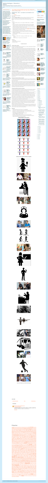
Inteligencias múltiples (28, 451)
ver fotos (28, 28)
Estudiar (32, 445)
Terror (17, 472)
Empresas (33, 443)
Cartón (15, 434)
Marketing (34, 456)
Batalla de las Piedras (23, 431)
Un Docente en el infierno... (41, 109)
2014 (38, 137)
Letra (35, 453)
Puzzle (27, 466)
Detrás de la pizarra (26, 440)
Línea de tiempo (26, 454)
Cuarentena (13, 438)
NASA (17, 459)
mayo (39, 127)
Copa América (31, 437)
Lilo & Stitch (21, 454)
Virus (31, 475)
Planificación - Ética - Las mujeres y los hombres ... (41, 117)
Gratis (16, 448)
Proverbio (13, 466)
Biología (24, 432)
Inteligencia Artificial (22, 451)
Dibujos (26, 441)
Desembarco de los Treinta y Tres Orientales (16, 440)
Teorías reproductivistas (33, 471)
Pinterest (20, 463)
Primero (17, 465)
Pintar (18, 463)
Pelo (30, 462)
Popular (39, 15)
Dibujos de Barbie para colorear (8, 67)
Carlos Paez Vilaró (26, 433)
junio (39, 126)
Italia (17, 452)
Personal (35, 462)
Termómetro (15, 472)
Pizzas (24, 463)
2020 (38, 97)
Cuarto (18, 438)
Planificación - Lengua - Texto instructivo (8, 82)
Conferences (25, 436)
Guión (20, 448)
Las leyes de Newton (26, 453)
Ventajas (20, 474)
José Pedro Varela (27, 452)
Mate (35, 456)
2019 (38, 98)
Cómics (12, 436)
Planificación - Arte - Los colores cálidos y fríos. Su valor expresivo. (8, 38)
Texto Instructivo (29, 472)
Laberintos (20, 453)
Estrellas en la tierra (25, 445)
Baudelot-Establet (28, 431)
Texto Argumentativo (20, 472)
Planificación (27, 463)
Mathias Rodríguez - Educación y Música (11, 4)
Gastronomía (35, 447)
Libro (18, 454)
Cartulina (17, 434)
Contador (21, 437)
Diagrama (18, 441)
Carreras (31, 433)
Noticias (16, 460)
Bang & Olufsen (15, 431)
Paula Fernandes (13, 462)
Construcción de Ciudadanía (20, 9)
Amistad (20, 429)
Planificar (31, 463)
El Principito (14, 443)
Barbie (18, 431)
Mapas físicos (23, 456)
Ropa (16, 468)
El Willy (23, 443)
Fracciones (20, 446)
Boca (26, 432)
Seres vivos (28, 469)
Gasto (32, 447)
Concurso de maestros (21, 436)
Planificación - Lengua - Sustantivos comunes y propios (8, 75)
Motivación (22, 458)
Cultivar (14, 439)
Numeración (23, 460)
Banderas (13, 431)
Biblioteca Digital (17, 432)
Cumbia (18, 439)
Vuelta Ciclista (34, 475)
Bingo (19, 432)
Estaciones (15, 445)
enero (39, 132)
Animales (30, 429)
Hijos (33, 448)
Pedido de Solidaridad (25, 462)
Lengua (33, 453)
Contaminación (24, 437)
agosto (39, 105)
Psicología (17, 466)
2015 (38, 136)
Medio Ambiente (29, 457)
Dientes (30, 441)
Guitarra (22, 448)
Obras (33, 460)
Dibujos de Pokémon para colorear (8, 90)
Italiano (19, 452)
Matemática (13, 457)
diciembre (39, 100)
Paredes (29, 461)
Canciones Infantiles (14, 433)
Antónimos (35, 429)
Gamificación (25, 447)
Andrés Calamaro (27, 429)
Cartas (33, 433)
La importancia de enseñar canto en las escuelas (8, 98)
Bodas (28, 432)
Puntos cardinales (22, 466)
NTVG (19, 460)
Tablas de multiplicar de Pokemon (42, 84)
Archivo (42, 15)
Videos (22, 475)
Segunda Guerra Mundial (15, 469)
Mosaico (20, 458)
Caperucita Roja (20, 433)
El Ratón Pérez (17, 443)
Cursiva (23, 439)
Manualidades (13, 456)
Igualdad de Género (32, 9)
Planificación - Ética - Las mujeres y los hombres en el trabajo (23, 13)
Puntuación (25, 466)
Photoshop (14, 463)
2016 (38, 135)
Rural (23, 468)
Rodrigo (14, 468)
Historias (29, 449)
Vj (32, 475)
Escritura (28, 444)
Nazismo (28, 459)
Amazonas (35, 428)
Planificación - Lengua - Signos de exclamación (41, 119)
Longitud (35, 454)
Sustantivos (13, 471)
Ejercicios (31, 442)
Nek (29, 459)
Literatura (29, 454)
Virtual (30, 475)
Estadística (17, 445)
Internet (35, 451)
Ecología (17, 442)
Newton (32, 459)
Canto (17, 433)
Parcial (27, 461)
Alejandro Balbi (14, 428)
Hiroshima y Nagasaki (17, 449)
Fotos (18, 446)
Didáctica (28, 441)
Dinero (33, 441)
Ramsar (33, 466)
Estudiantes (29, 445)
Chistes (28, 434)
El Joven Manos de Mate (41, 124)
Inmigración (13, 451)
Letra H (14, 454)
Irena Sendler (15, 452)
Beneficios (13, 432)
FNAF (17, 446)
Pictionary (16, 463)
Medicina (26, 457)
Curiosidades (20, 439)
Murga (35, 458)
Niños (35, 459)
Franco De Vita (27, 446)
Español (12, 445)
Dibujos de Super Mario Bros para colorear (8, 53)
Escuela (25, 9)
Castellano (21, 434)
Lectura (31, 453)
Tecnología (21, 471)
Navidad (26, 459)
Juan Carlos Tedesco (31, 452)
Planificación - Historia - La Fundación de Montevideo (41, 115)
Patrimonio (35, 461)
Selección (22, 469)
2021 (38, 96)
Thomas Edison (34, 472)
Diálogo (20, 441)
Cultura (16, 439)
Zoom (18, 476)
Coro (35, 437)
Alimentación (25, 428)
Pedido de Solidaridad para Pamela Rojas (41, 112)
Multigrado (27, 458)
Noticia (14, 460)
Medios (32, 457)
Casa (19, 434)
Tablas (15, 471)
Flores (15, 446)
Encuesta (19, 444)
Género (28, 9)
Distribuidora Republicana (18, 406)
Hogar (31, 449)
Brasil (33, 432)
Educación (25, 442)
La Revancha (15, 453)
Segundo (19, 469)
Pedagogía (21, 462)
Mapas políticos (26, 456)
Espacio (33, 444)
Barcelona (20, 431)
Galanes (23, 447)
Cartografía (13, 434)
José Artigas (23, 452)
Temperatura (28, 471)
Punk (19, 466)
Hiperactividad (13, 449)
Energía (21, 444)
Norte (12, 460)
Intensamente (32, 451)
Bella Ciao (33, 431)
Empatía (31, 443)
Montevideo (15, 458)
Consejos (32, 436)
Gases (31, 447)
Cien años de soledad (34, 434)
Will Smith (13, 476)
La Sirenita (18, 453)
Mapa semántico (19, 456)
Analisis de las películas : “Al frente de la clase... (41, 123)
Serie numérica (30, 469)
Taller (17, 471)
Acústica (13, 427)
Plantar (33, 463)
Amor (22, 429)
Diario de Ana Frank (23, 441)
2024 (38, 92)
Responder (15, 409)
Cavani (23, 434)
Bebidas (31, 431)
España (35, 444)
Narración (15, 459)
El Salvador (21, 443)
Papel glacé (23, 461)
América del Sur (15, 429)
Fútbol (16, 447)
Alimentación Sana (29, 428)
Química (29, 466)
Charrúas (25, 434)
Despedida (22, 440)
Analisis (24, 429)
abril (39, 128)
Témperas (26, 471)
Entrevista (25, 444)
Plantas (35, 463)
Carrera (29, 433)
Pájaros (14, 461)
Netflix (31, 459)
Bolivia (30, 432)
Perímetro (32, 462)
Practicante (17, 464)
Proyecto (15, 466)
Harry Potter (31, 448)
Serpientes (35, 469)
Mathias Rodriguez (20, 457)
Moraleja (18, 458)
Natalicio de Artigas (20, 459)
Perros (33, 462)
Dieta (32, 441)
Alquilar (33, 428)
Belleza (35, 431)
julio (39, 106)
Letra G (12, 454)
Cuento (20, 438)
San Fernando (28, 468)
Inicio (4, 7)
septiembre (39, 104)
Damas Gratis (27, 439)
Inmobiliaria (16, 451)
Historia (21, 449)
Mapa (16, 456)
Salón (24, 468)
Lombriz (33, 454)
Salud (26, 468)
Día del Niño (15, 441)
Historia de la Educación (25, 449)
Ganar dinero (28, 447)
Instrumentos (18, 451)
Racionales (31, 466)
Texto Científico (25, 472)
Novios (17, 460)
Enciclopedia (16, 444)
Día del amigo (32, 440)
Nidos (34, 459)
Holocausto (33, 449)
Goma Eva (13, 448)
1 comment (15, 14)
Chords (30, 434)
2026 (38, 90)
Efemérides (29, 442)
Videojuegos (19, 475)
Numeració (21, 460)
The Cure (32, 472)
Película (29, 462)
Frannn (30, 446)
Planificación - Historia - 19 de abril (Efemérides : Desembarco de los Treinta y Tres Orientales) (42, 64)
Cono (29, 436)
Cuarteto (16, 438)
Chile (26, 434)
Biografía (22, 432)
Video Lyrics (14, 475)
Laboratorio (23, 453)
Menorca (35, 457)
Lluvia (31, 454)
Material (17, 457)
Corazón (34, 437)
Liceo (19, 454)
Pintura (22, 463)
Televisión (24, 471)
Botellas (32, 432)
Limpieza (24, 454)
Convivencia (27, 437)
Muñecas (34, 458)
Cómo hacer (14, 436)
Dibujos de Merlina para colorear (7, 60)
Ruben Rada (21, 468)
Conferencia (28, 436)
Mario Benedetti (30, 456)
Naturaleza (23, 459)
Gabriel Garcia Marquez (19, 447)
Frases (31, 446)
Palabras (16, 461)
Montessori (13, 458)
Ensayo (23, 444)
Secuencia (35, 468)
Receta (35, 466)
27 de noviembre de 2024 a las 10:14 (20, 405)
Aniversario (33, 429)
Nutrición (31, 460)
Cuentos (22, 438)
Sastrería (33, 468)
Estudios (34, 445)
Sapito (31, 468)
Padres (12, 461)
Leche (29, 453)
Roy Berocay (18, 468)
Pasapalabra (32, 461)
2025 (38, 91)
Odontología (35, 460)
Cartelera (35, 433)
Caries (23, 433)
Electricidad (25, 443)
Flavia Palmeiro (13, 446)
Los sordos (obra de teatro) (8, 45)
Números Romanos (28, 460)
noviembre (39, 101)
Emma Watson (28, 443)
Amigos (18, 429)
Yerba (14, 476)
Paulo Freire (16, 462)
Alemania (22, 428)
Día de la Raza (29, 440)
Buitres (35, 432)
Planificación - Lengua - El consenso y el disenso (41, 110)
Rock (12, 468)
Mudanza (25, 458)
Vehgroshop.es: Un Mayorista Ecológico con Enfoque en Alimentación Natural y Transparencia (41, 79)
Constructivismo (17, 437)
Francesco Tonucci (24, 446)
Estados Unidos (21, 445)
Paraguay (25, 461)
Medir (33, 457)
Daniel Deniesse (31, 439)
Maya (24, 457)
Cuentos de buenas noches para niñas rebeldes (28, 438)
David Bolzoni (34, 439)
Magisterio (15, 455)
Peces (18, 462)
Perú (12, 463)
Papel (20, 461)
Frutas (33, 446)
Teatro (18, 471)
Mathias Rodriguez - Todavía (41, 20)
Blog (25, 432)
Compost (18, 436)
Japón (21, 452)
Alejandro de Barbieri (18, 428)
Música (13, 459)
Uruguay (32, 473)
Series (33, 469)
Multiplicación (30, 458)
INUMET (13, 452)
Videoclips (17, 475)
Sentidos (24, 469)
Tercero (13, 472)
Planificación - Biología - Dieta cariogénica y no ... (41, 121)
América (12, 429)
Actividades (15, 9)
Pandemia (19, 461)
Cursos (25, 439)
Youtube (16, 476)
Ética (26, 9)
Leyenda (16, 454)
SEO (25, 469)
